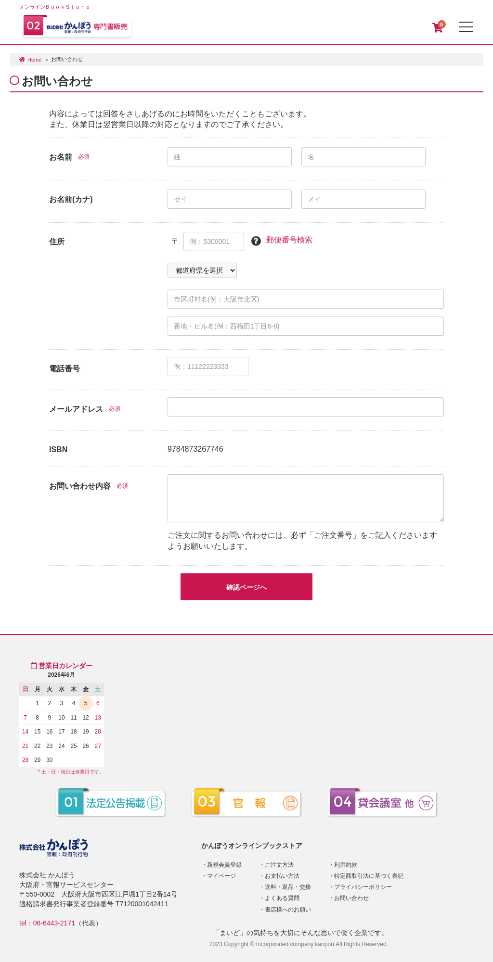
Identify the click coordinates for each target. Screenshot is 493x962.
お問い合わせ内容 (80, 486)
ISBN (58, 449)
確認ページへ (246, 587)
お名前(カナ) (71, 199)
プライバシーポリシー (363, 887)
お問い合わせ (351, 898)
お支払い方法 (282, 876)
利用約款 (345, 864)
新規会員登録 (224, 864)
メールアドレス (76, 409)
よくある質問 (282, 898)
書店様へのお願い (288, 909)
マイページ (221, 876)
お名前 (60, 157)
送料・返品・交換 (288, 887)
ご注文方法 (279, 864)
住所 (57, 242)
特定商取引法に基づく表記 (368, 876)
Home (34, 60)
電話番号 (64, 369)
